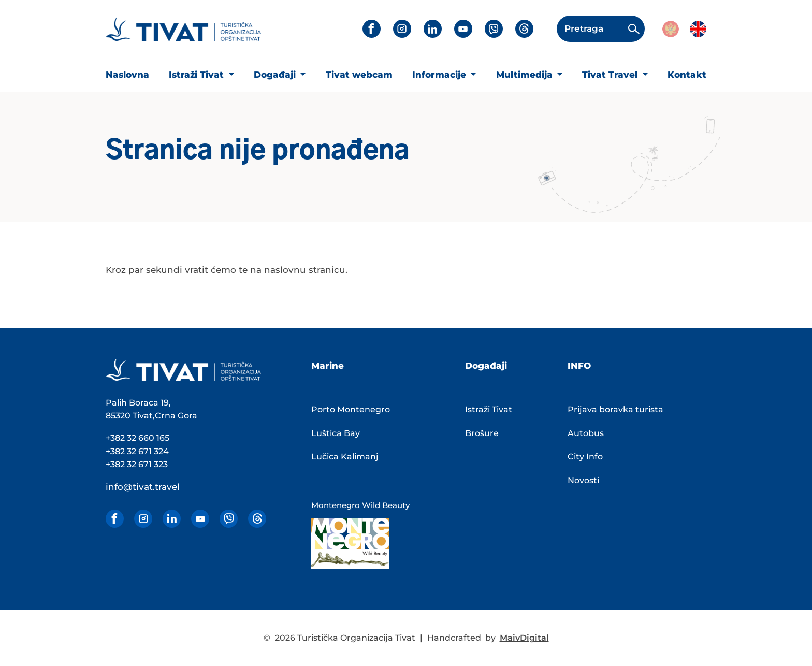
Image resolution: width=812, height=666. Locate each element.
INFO (579, 365)
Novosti (583, 480)
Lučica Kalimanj (345, 456)
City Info (585, 456)
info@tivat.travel (143, 487)
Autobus (586, 433)
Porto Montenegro (350, 409)
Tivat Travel (611, 74)
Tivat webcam (359, 74)
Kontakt (687, 74)
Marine (327, 365)
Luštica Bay (335, 433)
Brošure (482, 433)
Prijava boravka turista (615, 409)
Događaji (276, 74)
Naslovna (127, 74)
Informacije (440, 74)
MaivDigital (524, 638)
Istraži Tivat (197, 74)
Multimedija (525, 74)
